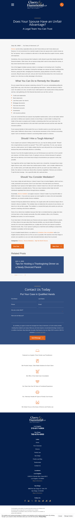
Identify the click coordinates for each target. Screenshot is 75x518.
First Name (14, 298)
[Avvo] (43, 501)
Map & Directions (37, 481)
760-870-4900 (37, 434)
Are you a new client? (17, 310)
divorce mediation (23, 193)
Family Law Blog (37, 459)
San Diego (37, 455)
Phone (13, 304)
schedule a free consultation (46, 232)
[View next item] (25, 275)
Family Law (37, 452)
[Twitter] (32, 501)
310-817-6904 (37, 428)
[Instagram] (36, 501)
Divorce (13, 49)
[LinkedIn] (39, 501)
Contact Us (37, 465)
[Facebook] (25, 501)
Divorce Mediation (29, 240)
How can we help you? (17, 315)
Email (40, 304)
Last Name (41, 298)
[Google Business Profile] (29, 501)
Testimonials (37, 462)
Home (37, 442)
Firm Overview (37, 446)
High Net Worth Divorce (41, 240)
